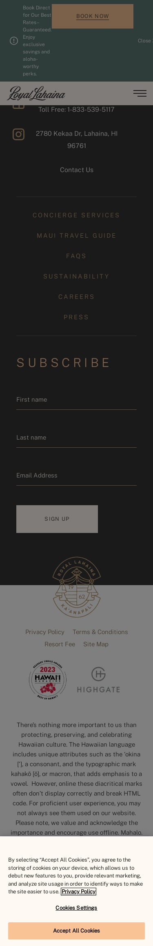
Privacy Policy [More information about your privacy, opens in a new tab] (78, 892)
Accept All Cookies (76, 931)
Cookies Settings (76, 908)
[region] (76, 891)
